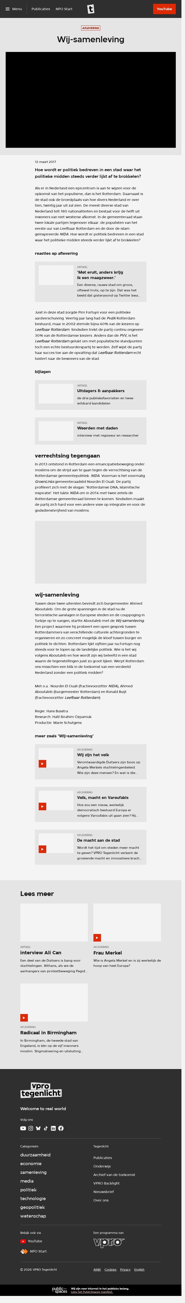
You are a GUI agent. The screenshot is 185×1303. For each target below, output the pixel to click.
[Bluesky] (38, 1128)
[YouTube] (164, 9)
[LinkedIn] (53, 1128)
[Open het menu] (14, 9)
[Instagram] (31, 1128)
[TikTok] (46, 1128)
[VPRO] (109, 1243)
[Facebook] (61, 1128)
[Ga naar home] (91, 9)
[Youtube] (23, 1128)
